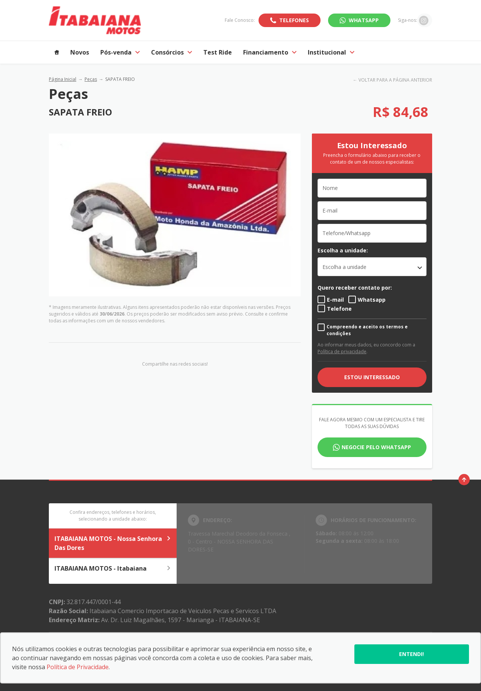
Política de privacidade (342, 351)
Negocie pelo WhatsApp (376, 447)
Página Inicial (62, 79)
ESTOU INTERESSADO (372, 377)
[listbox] (372, 266)
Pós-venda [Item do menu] (120, 52)
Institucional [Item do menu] (331, 52)
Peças (91, 79)
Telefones (294, 20)
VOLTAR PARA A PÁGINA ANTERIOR (395, 80)
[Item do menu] (56, 52)
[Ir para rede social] (423, 20)
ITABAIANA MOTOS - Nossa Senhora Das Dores (112, 543)
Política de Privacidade (78, 667)
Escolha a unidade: (343, 250)
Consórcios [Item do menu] (171, 52)
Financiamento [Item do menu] (269, 52)
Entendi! (411, 654)
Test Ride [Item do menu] (217, 52)
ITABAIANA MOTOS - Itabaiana (112, 568)
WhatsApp (364, 20)
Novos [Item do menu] (79, 52)
